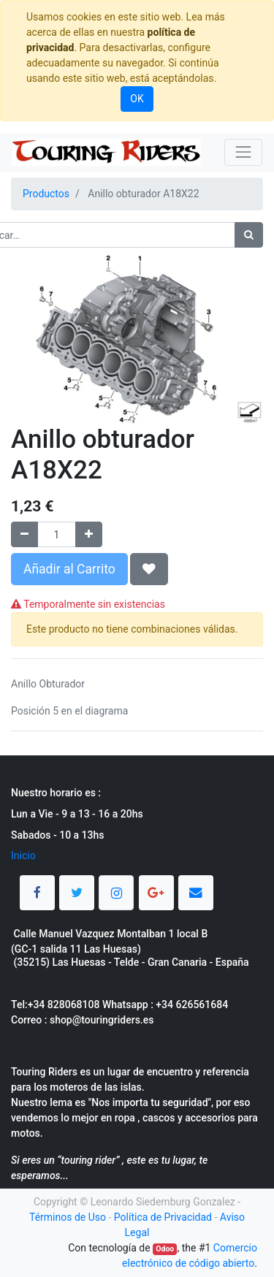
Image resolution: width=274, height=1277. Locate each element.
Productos (46, 193)
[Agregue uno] (88, 534)
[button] (149, 569)
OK (136, 98)
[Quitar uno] (24, 534)
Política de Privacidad (163, 1217)
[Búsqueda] (249, 235)
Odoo (165, 1249)
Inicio (23, 855)
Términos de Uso (67, 1217)
